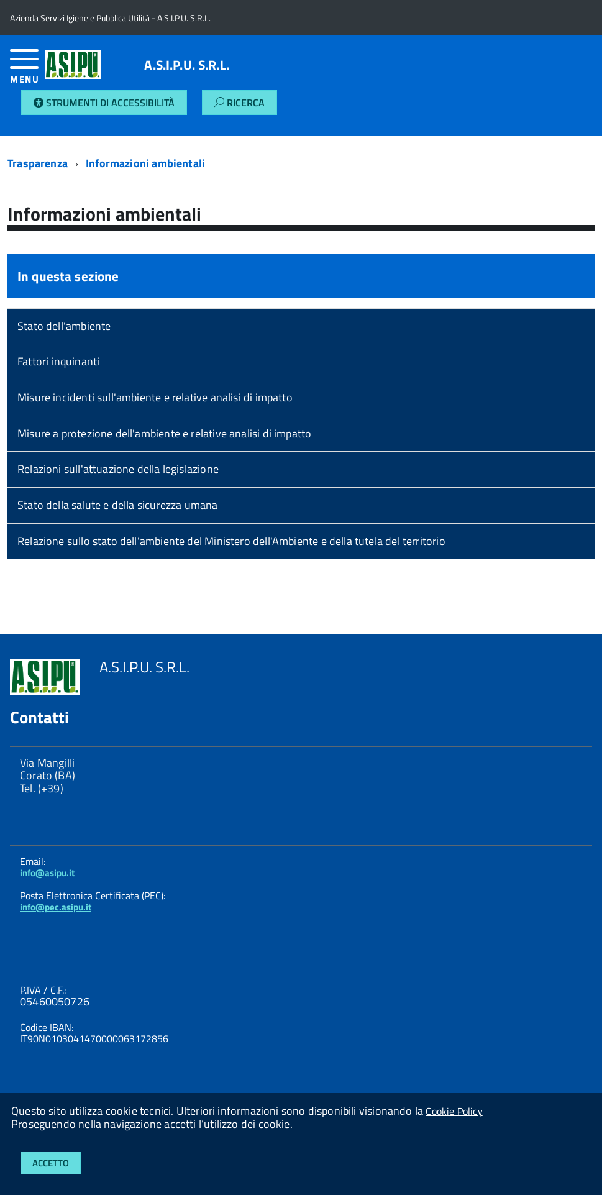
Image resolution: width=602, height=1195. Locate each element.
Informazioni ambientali (145, 163)
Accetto (50, 1163)
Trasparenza (37, 163)
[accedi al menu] (27, 71)
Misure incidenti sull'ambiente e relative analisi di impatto (155, 397)
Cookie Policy (454, 1111)
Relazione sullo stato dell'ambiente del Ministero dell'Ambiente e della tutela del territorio (231, 541)
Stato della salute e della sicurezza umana (117, 505)
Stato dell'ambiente (64, 326)
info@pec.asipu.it (55, 907)
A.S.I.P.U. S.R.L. (186, 64)
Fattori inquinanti (58, 361)
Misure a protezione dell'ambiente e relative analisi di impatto (164, 433)
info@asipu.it (47, 873)
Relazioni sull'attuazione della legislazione (118, 468)
